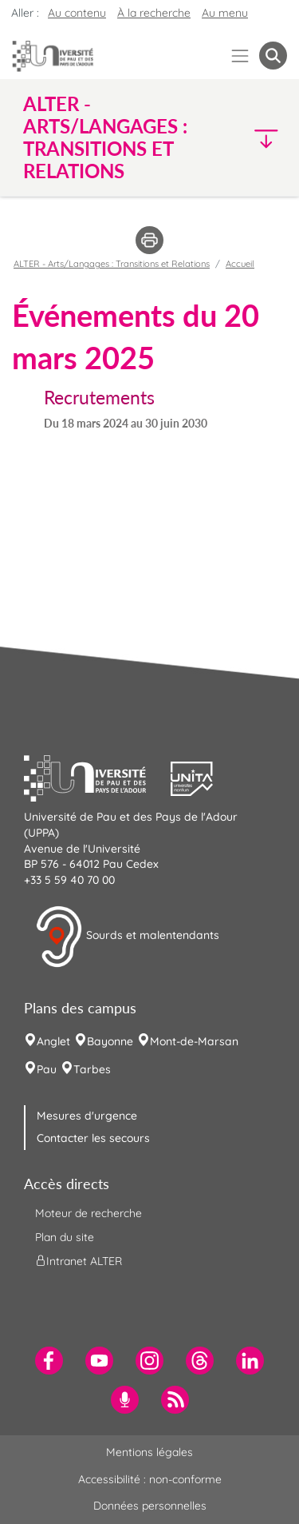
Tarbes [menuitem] (92, 1069)
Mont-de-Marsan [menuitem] (194, 1041)
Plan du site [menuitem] (64, 1237)
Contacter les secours (93, 1138)
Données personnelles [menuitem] (150, 1505)
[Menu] (240, 55)
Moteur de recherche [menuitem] (88, 1213)
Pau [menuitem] (47, 1069)
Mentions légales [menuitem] (149, 1452)
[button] (256, 137)
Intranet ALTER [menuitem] (78, 1261)
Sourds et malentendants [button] (127, 937)
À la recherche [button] (154, 13)
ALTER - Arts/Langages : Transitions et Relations (112, 263)
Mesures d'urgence (87, 1115)
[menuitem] (49, 1360)
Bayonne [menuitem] (110, 1041)
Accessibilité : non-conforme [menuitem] (150, 1479)
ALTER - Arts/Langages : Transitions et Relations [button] (105, 137)
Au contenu (77, 13)
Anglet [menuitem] (53, 1041)
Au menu (225, 13)
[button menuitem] (273, 56)
